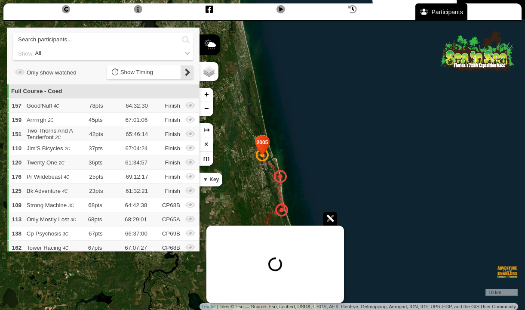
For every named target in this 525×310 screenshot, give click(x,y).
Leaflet (209, 306)
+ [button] (206, 95)
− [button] (206, 109)
